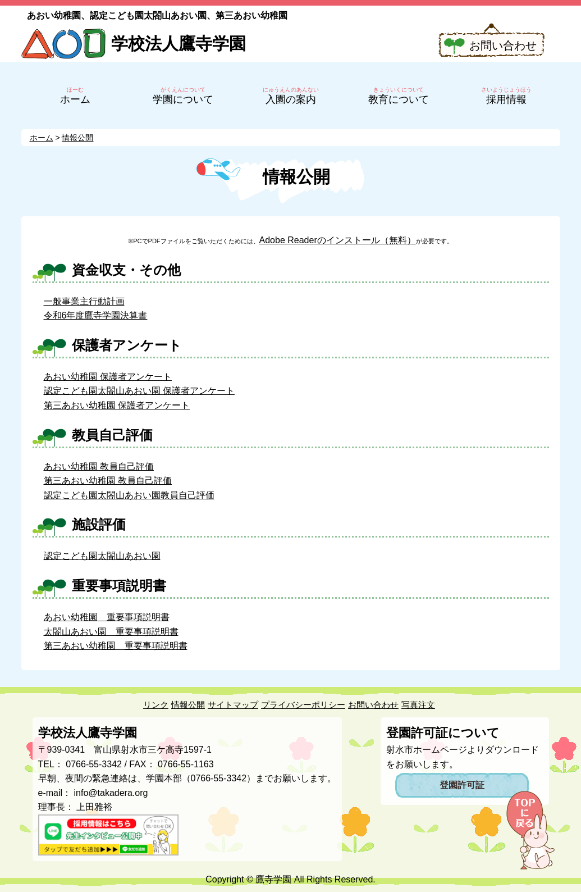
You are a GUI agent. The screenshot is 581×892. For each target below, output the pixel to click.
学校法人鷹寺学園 (178, 43)
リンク (155, 704)
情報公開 (188, 704)
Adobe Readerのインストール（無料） (337, 240)
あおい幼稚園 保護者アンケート (108, 376)
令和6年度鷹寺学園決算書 (96, 315)
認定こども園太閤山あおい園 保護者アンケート (139, 390)
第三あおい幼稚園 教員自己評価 (108, 480)
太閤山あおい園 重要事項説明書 (111, 631)
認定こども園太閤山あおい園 (102, 556)
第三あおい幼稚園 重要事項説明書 (115, 645)
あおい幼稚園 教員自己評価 (99, 466)
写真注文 (418, 704)
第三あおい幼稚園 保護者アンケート (117, 405)
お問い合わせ (503, 45)
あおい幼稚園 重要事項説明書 (107, 617)
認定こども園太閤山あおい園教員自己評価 (129, 495)
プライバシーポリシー (303, 704)
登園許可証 (462, 785)
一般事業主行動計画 (84, 301)
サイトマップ (233, 704)
